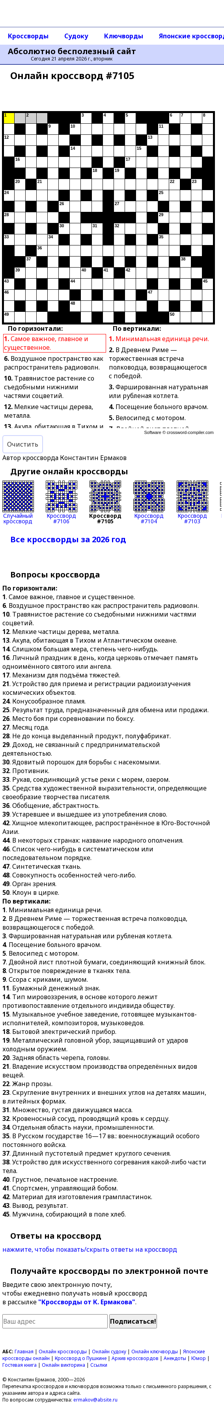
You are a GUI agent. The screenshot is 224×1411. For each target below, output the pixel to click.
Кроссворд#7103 (192, 502)
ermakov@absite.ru (95, 1399)
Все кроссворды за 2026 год (68, 539)
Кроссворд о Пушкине (80, 1358)
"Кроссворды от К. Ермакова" (86, 1302)
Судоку (76, 36)
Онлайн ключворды (154, 1351)
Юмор (198, 1358)
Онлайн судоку (109, 1351)
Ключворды (123, 36)
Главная (24, 1351)
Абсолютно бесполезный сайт (72, 51)
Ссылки (98, 1365)
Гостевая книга (19, 1365)
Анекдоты (175, 1358)
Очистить (22, 444)
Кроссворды (28, 36)
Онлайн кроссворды (63, 1351)
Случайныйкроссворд (18, 502)
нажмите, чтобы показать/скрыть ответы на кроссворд (89, 1249)
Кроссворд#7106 (61, 502)
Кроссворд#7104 (149, 502)
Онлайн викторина (63, 1365)
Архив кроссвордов (135, 1358)
